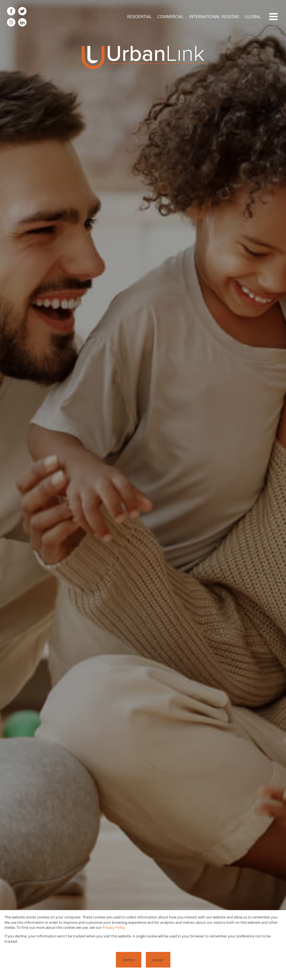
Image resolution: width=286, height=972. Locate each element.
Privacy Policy (114, 927)
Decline (129, 959)
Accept (158, 959)
